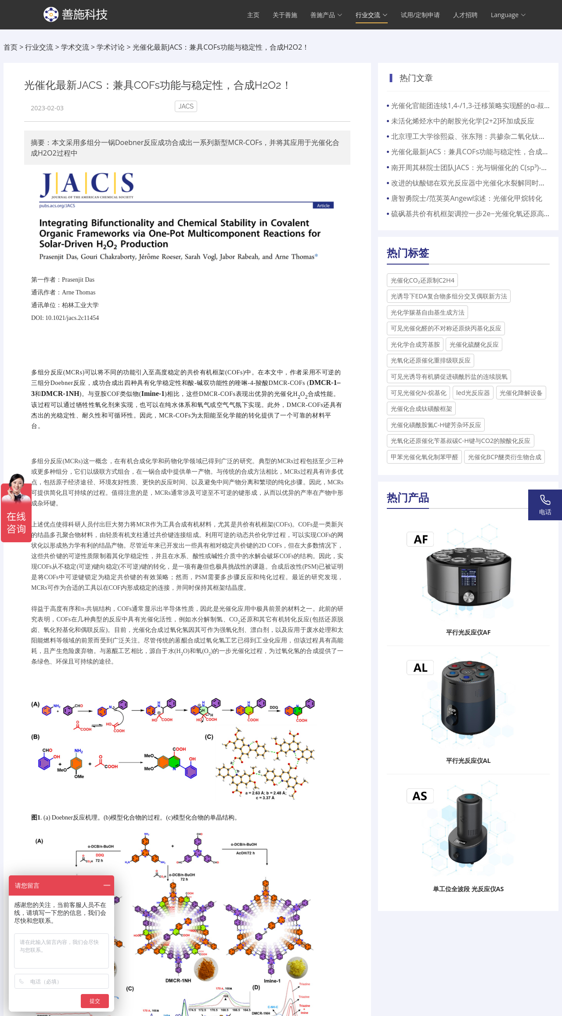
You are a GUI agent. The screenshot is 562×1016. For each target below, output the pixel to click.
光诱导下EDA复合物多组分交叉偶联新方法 (449, 296)
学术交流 (75, 47)
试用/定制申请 (420, 15)
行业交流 (39, 47)
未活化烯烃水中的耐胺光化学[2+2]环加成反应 (462, 121)
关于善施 (285, 15)
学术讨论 (111, 47)
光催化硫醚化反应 (474, 344)
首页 (11, 47)
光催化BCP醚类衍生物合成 (504, 457)
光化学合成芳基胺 (415, 344)
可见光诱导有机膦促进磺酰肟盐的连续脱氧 (449, 376)
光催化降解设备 (521, 392)
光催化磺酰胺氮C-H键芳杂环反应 (436, 425)
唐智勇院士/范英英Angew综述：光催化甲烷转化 (466, 198)
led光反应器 (473, 392)
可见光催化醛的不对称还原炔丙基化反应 (446, 328)
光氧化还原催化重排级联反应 (431, 360)
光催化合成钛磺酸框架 (421, 408)
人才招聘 (465, 15)
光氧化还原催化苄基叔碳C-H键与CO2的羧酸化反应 (461, 440)
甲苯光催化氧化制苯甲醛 (424, 457)
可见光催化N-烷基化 (419, 392)
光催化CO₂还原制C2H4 (422, 280)
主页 (253, 15)
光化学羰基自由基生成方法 (428, 312)
